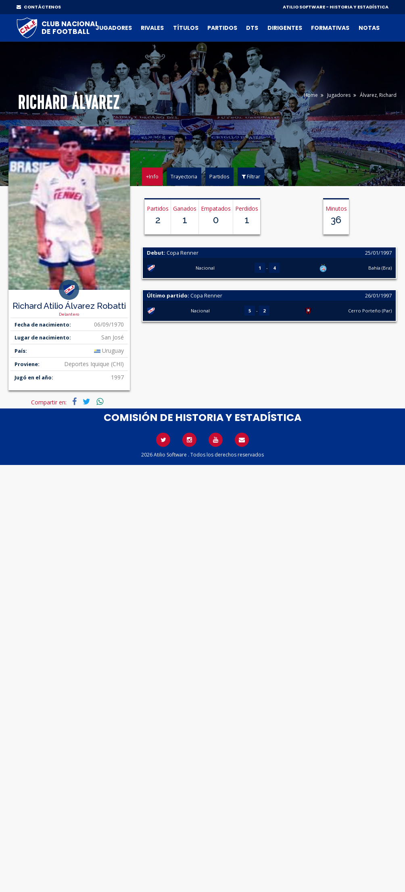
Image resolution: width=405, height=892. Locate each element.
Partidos (222, 28)
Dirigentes (284, 28)
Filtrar (251, 176)
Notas (369, 28)
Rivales (152, 28)
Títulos (185, 28)
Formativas (330, 28)
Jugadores (114, 28)
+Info (152, 176)
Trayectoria (184, 176)
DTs (252, 28)
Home (311, 95)
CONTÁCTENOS (39, 7)
